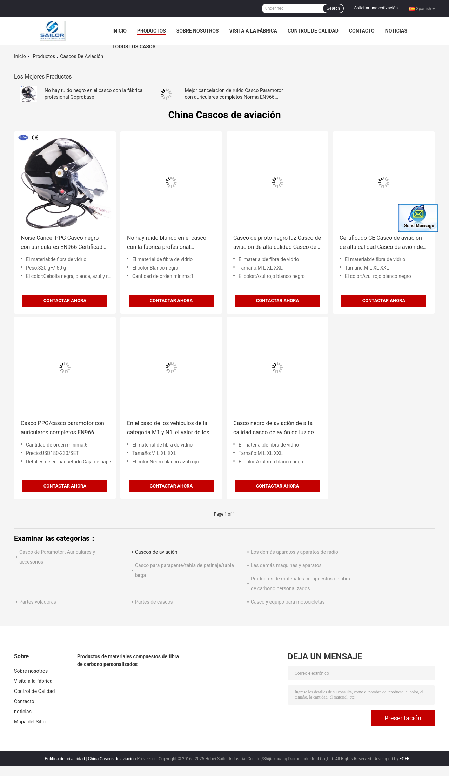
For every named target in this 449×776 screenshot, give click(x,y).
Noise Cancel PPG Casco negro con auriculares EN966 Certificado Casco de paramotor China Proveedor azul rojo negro (63, 243)
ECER (405, 758)
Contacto (362, 31)
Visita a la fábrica (253, 31)
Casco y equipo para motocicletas (288, 602)
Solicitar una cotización (376, 8)
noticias (396, 31)
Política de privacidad (65, 758)
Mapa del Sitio (30, 721)
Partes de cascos (154, 602)
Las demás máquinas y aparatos (286, 565)
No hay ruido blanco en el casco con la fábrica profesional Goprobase (166, 243)
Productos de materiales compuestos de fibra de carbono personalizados (128, 660)
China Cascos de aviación (112, 758)
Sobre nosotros (197, 31)
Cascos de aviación (156, 552)
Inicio (119, 31)
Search (333, 8)
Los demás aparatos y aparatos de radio (294, 552)
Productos (151, 31)
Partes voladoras (37, 602)
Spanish (425, 8)
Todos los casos (133, 46)
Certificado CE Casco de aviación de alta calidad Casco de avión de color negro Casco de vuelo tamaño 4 (384, 243)
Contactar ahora (64, 300)
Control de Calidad (313, 31)
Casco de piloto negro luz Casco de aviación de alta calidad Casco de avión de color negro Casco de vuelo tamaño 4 (277, 243)
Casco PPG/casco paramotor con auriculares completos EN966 (62, 428)
